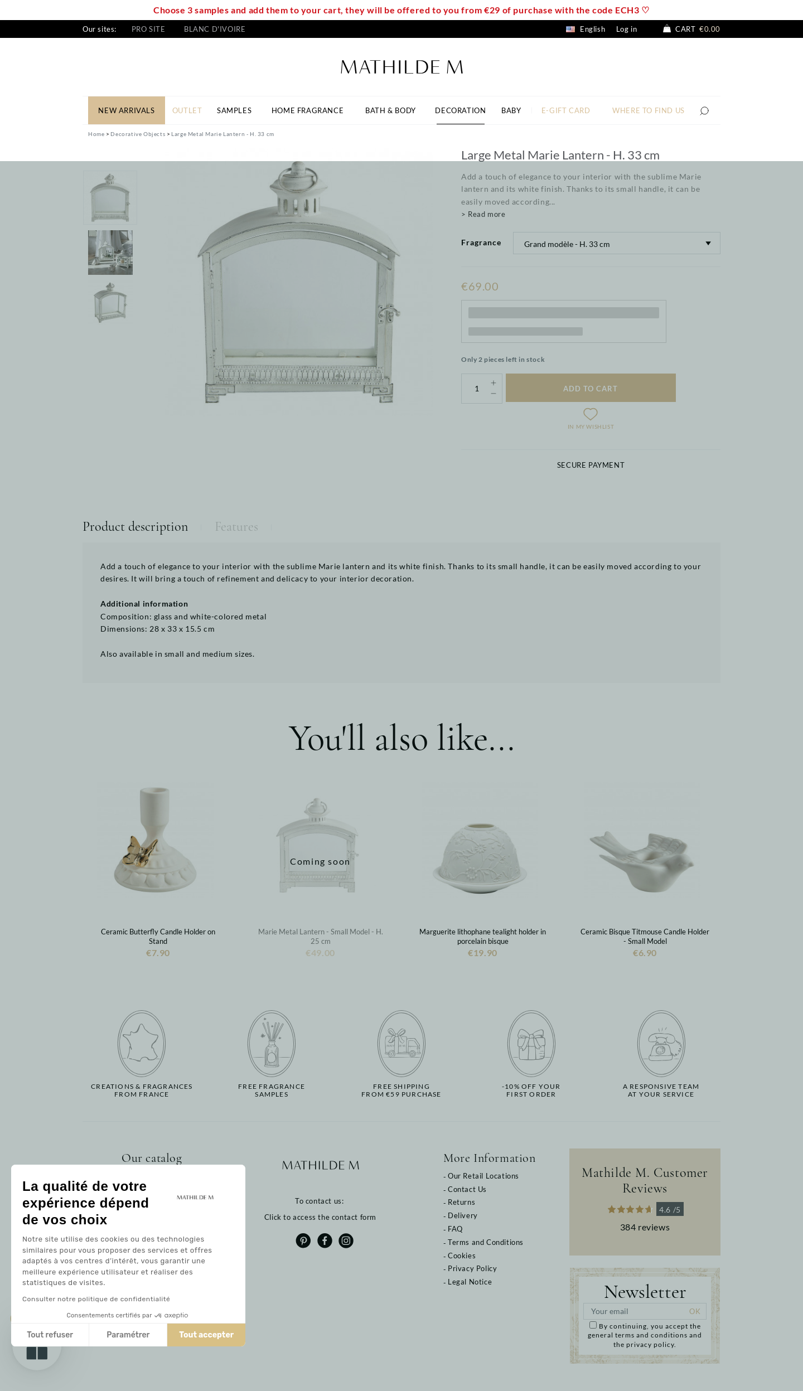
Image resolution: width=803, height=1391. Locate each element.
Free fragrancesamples (271, 1090)
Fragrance (481, 242)
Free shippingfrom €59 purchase (401, 1090)
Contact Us (467, 1189)
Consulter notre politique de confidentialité (96, 1299)
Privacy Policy (472, 1268)
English (585, 29)
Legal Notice (470, 1281)
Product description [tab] (135, 526)
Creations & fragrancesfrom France (141, 1090)
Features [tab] (236, 526)
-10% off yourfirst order (531, 1090)
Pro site (149, 29)
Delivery (463, 1215)
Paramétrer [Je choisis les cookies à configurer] (128, 1335)
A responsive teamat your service (661, 1090)
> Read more (483, 214)
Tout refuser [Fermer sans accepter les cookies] (50, 1335)
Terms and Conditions (486, 1242)
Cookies (462, 1255)
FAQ (455, 1228)
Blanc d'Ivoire (214, 29)
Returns (461, 1202)
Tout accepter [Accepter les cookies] (206, 1335)
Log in (626, 29)
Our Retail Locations (483, 1175)
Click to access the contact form (320, 1217)
